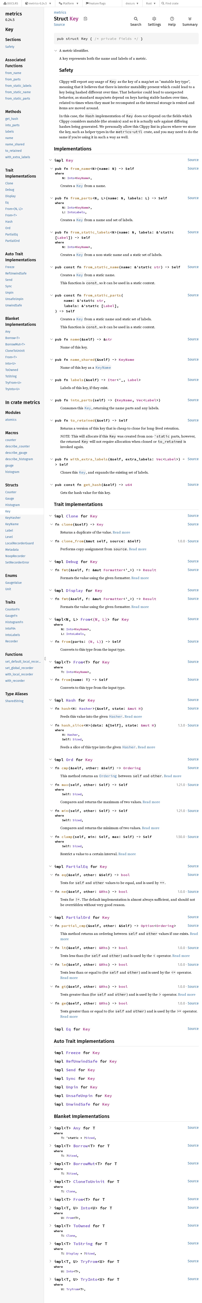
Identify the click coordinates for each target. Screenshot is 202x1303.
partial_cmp (74, 925)
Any (77, 1128)
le (64, 964)
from (66, 641)
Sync (71, 1078)
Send (71, 1069)
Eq (68, 1029)
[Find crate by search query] (183, 3)
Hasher (85, 708)
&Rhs (103, 891)
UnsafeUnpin (79, 1095)
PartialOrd (78, 917)
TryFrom (89, 1261)
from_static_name (101, 267)
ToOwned (81, 1225)
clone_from (73, 541)
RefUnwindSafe (81, 1061)
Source (59, 24)
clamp (67, 836)
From (85, 619)
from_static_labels (90, 232)
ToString (83, 1243)
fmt (65, 570)
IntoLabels (76, 212)
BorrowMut (84, 1163)
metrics (60, 12)
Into (70, 178)
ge (64, 1003)
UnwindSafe (78, 1104)
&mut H (134, 708)
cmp (65, 768)
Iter (112, 380)
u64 (128, 484)
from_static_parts (102, 295)
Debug (72, 561)
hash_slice (73, 725)
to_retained (82, 420)
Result (149, 570)
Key (69, 160)
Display (74, 590)
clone (67, 524)
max (65, 784)
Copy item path (85, 18)
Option (147, 925)
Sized (77, 739)
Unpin (72, 1087)
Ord (69, 759)
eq (64, 875)
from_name (80, 168)
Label (62, 237)
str (157, 267)
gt (64, 986)
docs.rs (130, 3)
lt (64, 947)
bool (125, 875)
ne (64, 891)
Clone (72, 516)
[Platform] (68, 3)
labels (77, 380)
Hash (71, 700)
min (65, 810)
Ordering (132, 768)
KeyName (82, 178)
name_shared (82, 359)
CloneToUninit (89, 1181)
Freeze (73, 1052)
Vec (139, 400)
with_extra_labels (89, 459)
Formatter (113, 570)
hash (66, 708)
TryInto (89, 1279)
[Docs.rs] (11, 3)
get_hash (92, 484)
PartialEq (77, 866)
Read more (121, 532)
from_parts (81, 198)
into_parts (81, 400)
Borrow (80, 1145)
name (74, 339)
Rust (149, 3)
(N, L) (100, 619)
